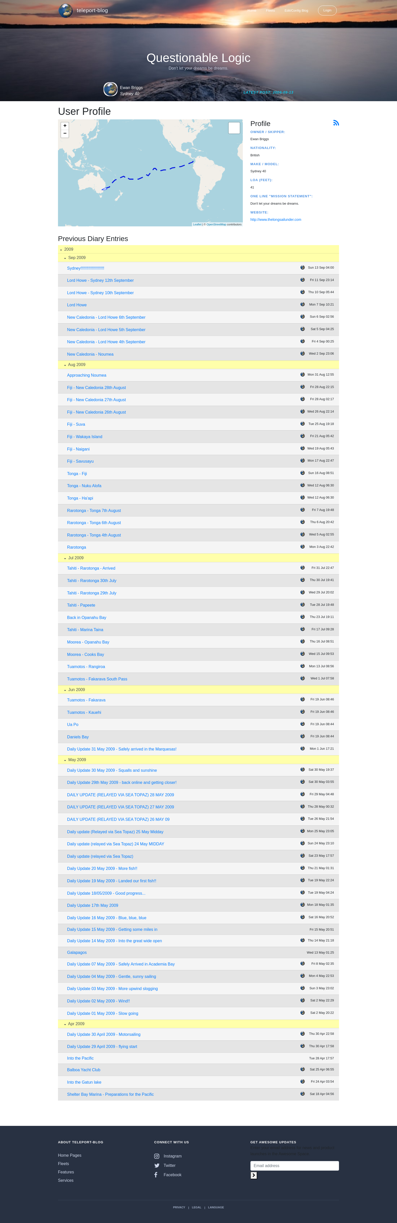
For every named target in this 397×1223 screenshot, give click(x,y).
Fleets (270, 10)
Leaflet (197, 224)
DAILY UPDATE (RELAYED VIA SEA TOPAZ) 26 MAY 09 (118, 819)
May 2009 (76, 760)
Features (66, 1172)
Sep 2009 (76, 257)
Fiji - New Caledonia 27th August (96, 400)
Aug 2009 (76, 364)
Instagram (168, 1156)
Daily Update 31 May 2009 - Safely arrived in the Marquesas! (121, 749)
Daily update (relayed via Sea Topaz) (100, 856)
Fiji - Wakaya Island (84, 437)
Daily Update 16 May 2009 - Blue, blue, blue (106, 918)
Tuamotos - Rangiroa (86, 666)
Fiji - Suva (76, 424)
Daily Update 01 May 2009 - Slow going (102, 1013)
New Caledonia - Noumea (90, 354)
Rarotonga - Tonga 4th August (94, 535)
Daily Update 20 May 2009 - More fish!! (102, 868)
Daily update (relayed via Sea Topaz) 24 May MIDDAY (115, 844)
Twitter (164, 1165)
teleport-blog (83, 10)
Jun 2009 (76, 690)
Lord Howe (77, 305)
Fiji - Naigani (78, 449)
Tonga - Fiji (77, 473)
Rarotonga (76, 547)
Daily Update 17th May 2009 (92, 905)
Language (216, 1207)
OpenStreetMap (216, 224)
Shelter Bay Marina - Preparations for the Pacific (110, 1094)
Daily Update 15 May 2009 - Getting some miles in (112, 929)
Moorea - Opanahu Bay (88, 642)
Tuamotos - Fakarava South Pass (97, 679)
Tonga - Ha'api (80, 498)
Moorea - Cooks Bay (85, 654)
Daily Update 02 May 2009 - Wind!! (98, 1001)
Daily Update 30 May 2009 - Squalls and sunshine (112, 770)
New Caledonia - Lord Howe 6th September (106, 317)
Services (65, 1180)
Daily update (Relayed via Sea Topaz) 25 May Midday (115, 832)
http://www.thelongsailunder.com (275, 220)
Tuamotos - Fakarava (86, 700)
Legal (196, 1207)
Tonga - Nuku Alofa (84, 486)
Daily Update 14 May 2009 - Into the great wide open (114, 941)
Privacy (179, 1207)
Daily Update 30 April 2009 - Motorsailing (104, 1034)
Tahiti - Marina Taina (85, 630)
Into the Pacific (80, 1058)
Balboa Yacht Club (83, 1070)
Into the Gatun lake (84, 1082)
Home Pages (70, 1155)
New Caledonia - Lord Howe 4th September (106, 342)
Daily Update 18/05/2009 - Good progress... (106, 893)
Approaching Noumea (86, 375)
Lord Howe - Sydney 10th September (100, 293)
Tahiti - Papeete (81, 605)
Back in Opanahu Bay (86, 617)
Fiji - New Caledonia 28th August (96, 387)
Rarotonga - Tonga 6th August (94, 523)
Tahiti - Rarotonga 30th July (91, 580)
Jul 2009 (75, 558)
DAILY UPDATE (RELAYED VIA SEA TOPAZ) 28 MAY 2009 (120, 795)
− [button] (65, 134)
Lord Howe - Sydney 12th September (100, 280)
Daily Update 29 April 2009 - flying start (102, 1046)
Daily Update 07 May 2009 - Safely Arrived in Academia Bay (121, 964)
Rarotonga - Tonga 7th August (94, 510)
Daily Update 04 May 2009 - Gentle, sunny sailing (111, 976)
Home (252, 10)
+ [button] (65, 126)
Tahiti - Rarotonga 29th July (91, 593)
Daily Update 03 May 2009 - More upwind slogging (112, 988)
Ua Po (72, 724)
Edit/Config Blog (296, 10)
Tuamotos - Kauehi (84, 712)
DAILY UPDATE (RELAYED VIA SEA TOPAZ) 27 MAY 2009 (120, 807)
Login (327, 10)
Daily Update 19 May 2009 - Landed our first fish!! (111, 881)
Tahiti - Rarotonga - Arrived (91, 568)
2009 (68, 249)
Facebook (168, 1175)
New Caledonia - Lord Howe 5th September (106, 330)
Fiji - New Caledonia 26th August (96, 412)
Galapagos (77, 952)
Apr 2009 (76, 1024)
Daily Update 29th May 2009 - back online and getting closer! (121, 782)
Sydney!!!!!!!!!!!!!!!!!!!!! (85, 268)
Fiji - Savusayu (80, 461)
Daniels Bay (78, 737)
